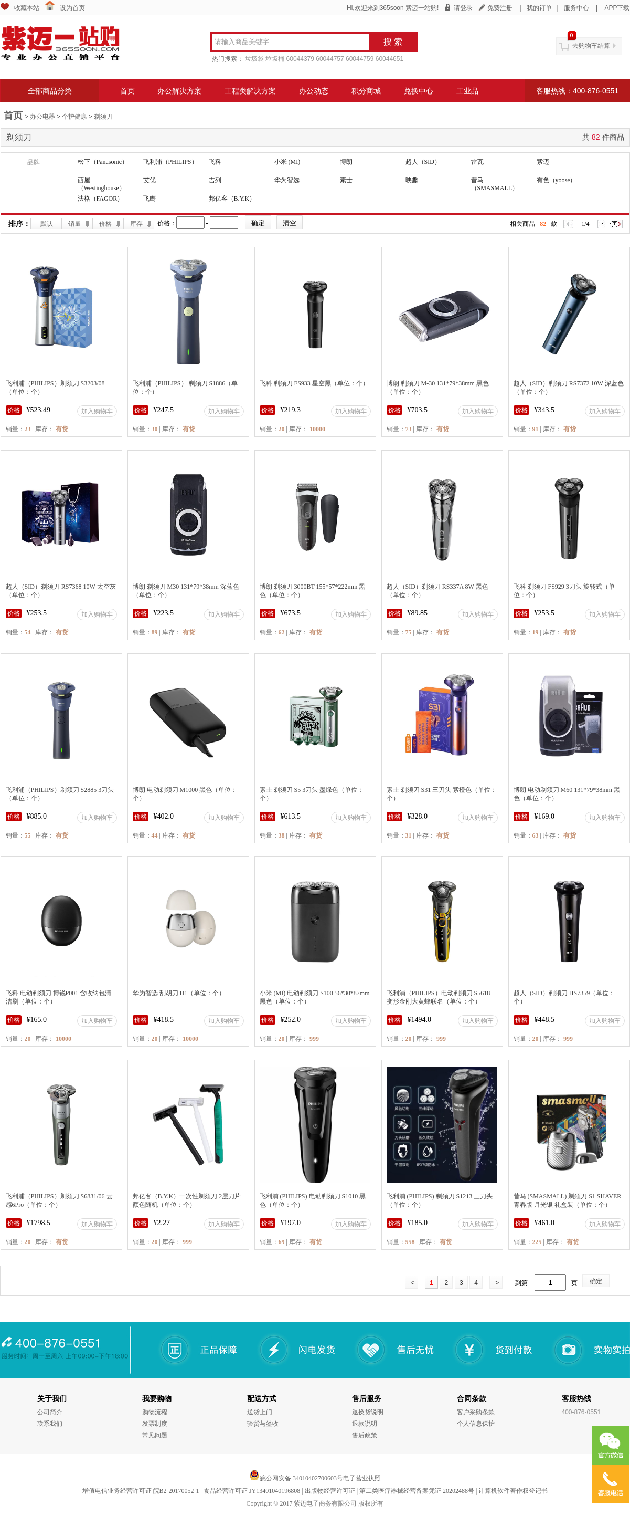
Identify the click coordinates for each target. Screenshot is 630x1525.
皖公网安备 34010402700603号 (296, 1478)
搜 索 (392, 41)
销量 (74, 223)
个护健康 (74, 116)
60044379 (300, 58)
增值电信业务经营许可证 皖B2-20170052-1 (140, 1491)
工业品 (467, 91)
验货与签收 (263, 1423)
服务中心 (576, 8)
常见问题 (154, 1435)
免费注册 (499, 8)
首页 (127, 91)
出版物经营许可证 (330, 1491)
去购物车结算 (591, 45)
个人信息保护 (476, 1423)
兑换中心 (418, 91)
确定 (596, 1281)
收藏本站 (26, 8)
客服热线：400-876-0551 (577, 91)
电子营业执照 (362, 1478)
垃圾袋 (254, 58)
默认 (46, 223)
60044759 (359, 58)
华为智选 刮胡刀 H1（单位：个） (179, 993)
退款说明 (364, 1423)
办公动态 (313, 91)
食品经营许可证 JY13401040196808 (252, 1491)
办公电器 (42, 116)
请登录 (463, 8)
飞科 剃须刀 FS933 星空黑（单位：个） (314, 383)
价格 (105, 223)
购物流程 (154, 1412)
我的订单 (539, 8)
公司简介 (49, 1412)
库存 (136, 223)
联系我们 (49, 1423)
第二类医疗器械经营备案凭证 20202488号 (416, 1491)
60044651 (389, 58)
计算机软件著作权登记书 (513, 1491)
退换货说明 (367, 1412)
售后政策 (364, 1435)
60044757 (330, 58)
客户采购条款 (476, 1412)
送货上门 (259, 1412)
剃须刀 (103, 116)
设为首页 (72, 8)
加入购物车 (97, 411)
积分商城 (366, 91)
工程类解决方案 (250, 91)
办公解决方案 (179, 91)
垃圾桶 (274, 58)
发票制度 (154, 1423)
